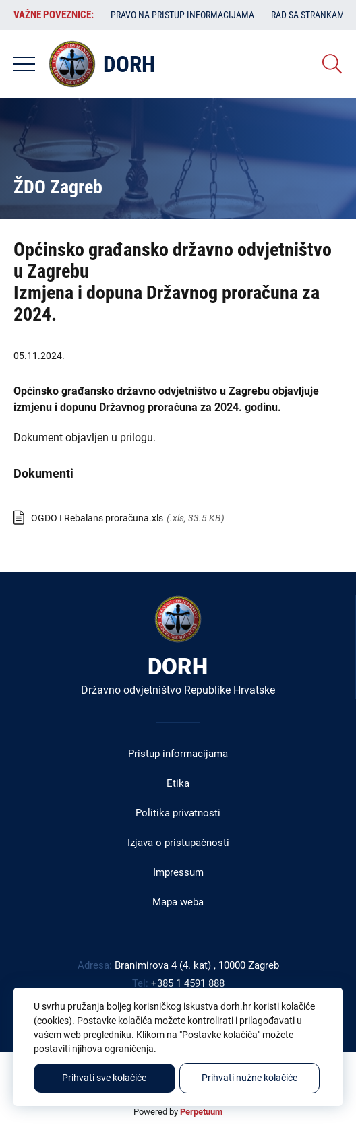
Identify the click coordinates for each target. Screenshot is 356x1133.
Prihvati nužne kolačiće (249, 1077)
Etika (178, 783)
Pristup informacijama (178, 754)
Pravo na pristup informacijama (182, 14)
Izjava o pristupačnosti (178, 843)
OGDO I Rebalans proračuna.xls (97, 518)
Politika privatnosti (178, 813)
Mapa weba (178, 902)
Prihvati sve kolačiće (104, 1077)
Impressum (178, 872)
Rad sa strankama (310, 14)
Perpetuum (201, 1112)
